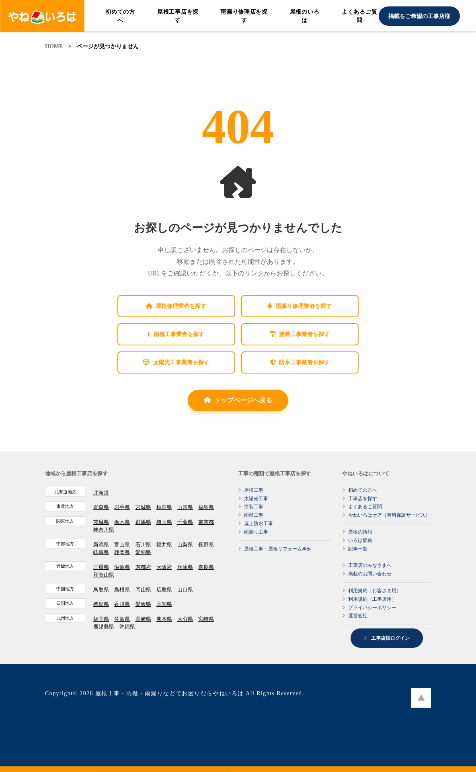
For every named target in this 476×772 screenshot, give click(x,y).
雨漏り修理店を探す (244, 16)
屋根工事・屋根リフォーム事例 (278, 549)
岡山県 (143, 590)
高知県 (164, 604)
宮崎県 (206, 619)
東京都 (206, 522)
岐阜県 (101, 552)
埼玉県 (164, 522)
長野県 (206, 545)
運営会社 (357, 615)
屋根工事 (253, 490)
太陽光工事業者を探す (176, 362)
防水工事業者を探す (300, 362)
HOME (54, 46)
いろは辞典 (360, 540)
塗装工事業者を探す (300, 334)
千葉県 (185, 522)
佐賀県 (122, 619)
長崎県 (143, 619)
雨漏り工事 (256, 532)
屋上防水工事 (258, 523)
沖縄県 (127, 627)
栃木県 (122, 522)
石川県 (143, 545)
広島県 (164, 590)
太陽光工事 (256, 498)
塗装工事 (253, 506)
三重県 (101, 567)
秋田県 (164, 507)
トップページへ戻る (238, 400)
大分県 (185, 619)
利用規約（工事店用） (372, 599)
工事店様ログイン (390, 638)
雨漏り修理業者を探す (300, 306)
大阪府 (164, 567)
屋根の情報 (360, 532)
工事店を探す (362, 498)
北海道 (101, 493)
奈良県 (206, 567)
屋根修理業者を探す (176, 306)
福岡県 (101, 619)
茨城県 (101, 522)
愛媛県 (143, 604)
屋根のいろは (305, 16)
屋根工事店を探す (178, 16)
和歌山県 (103, 575)
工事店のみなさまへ (370, 565)
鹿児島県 (103, 627)
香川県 (122, 604)
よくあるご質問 (359, 16)
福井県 (164, 545)
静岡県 (122, 552)
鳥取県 (101, 590)
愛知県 (143, 552)
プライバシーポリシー (372, 607)
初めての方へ (120, 16)
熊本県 (164, 619)
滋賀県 (122, 567)
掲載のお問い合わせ (370, 574)
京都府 (143, 567)
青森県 (101, 507)
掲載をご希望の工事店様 (419, 16)
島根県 (122, 590)
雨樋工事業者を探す (176, 334)
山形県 (185, 507)
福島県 (206, 507)
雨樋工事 (253, 515)
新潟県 (101, 545)
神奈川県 (103, 530)
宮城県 (143, 507)
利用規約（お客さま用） (374, 590)
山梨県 (185, 545)
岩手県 (122, 507)
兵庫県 (185, 567)
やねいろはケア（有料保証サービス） (389, 515)
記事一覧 (357, 549)
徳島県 (101, 604)
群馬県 (143, 522)
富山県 (122, 545)
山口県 (185, 590)
